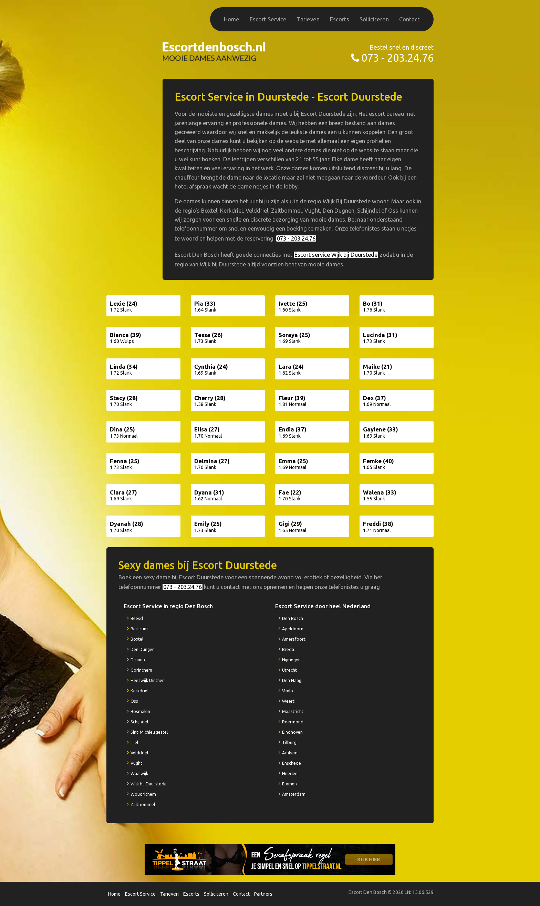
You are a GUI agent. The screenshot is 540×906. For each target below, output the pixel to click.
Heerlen (290, 773)
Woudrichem (143, 794)
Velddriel (139, 752)
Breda (288, 649)
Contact (409, 19)
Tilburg (289, 742)
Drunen (138, 659)
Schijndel (139, 721)
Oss (134, 701)
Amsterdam (293, 794)
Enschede (291, 763)
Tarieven (308, 19)
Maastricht (292, 711)
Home (231, 19)
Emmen (289, 783)
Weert (288, 701)
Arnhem (290, 752)
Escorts (339, 19)
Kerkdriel (139, 690)
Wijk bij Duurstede (149, 783)
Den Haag (291, 680)
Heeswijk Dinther (147, 680)
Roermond (292, 721)
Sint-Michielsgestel (149, 732)
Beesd (137, 618)
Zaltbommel (143, 804)
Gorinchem (141, 670)
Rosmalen (140, 711)
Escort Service (268, 19)
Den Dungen (143, 649)
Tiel (134, 742)
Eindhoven (292, 732)
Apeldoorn (292, 628)
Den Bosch (292, 618)
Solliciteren (374, 19)
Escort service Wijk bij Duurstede (335, 255)
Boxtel (137, 639)
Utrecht (289, 670)
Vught (136, 763)
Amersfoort (293, 639)
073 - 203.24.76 (397, 58)
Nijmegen (291, 659)
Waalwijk (139, 773)
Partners (263, 894)
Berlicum (139, 628)
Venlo (287, 690)
